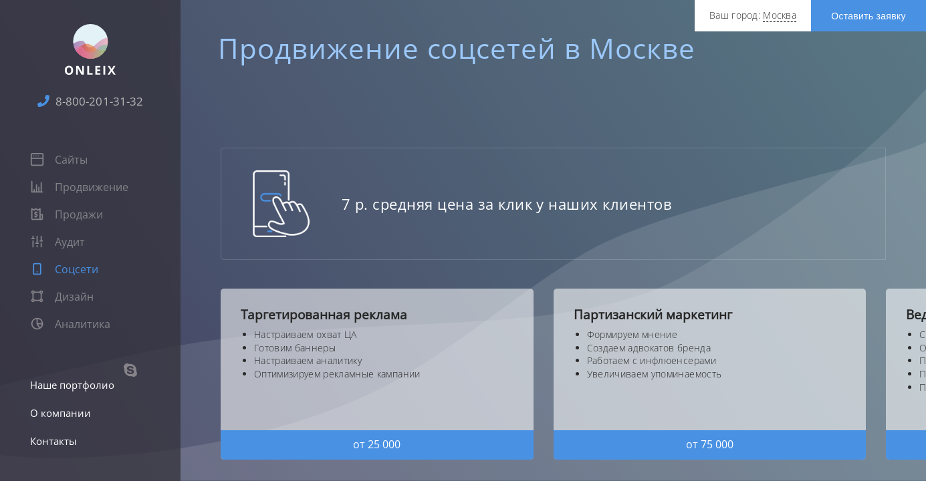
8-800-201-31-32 (90, 101)
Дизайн (62, 296)
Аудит (57, 241)
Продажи (66, 214)
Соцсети (64, 269)
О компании (60, 413)
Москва (779, 15)
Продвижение (79, 187)
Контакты (53, 441)
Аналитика (70, 324)
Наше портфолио (72, 384)
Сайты (59, 159)
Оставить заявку (868, 16)
